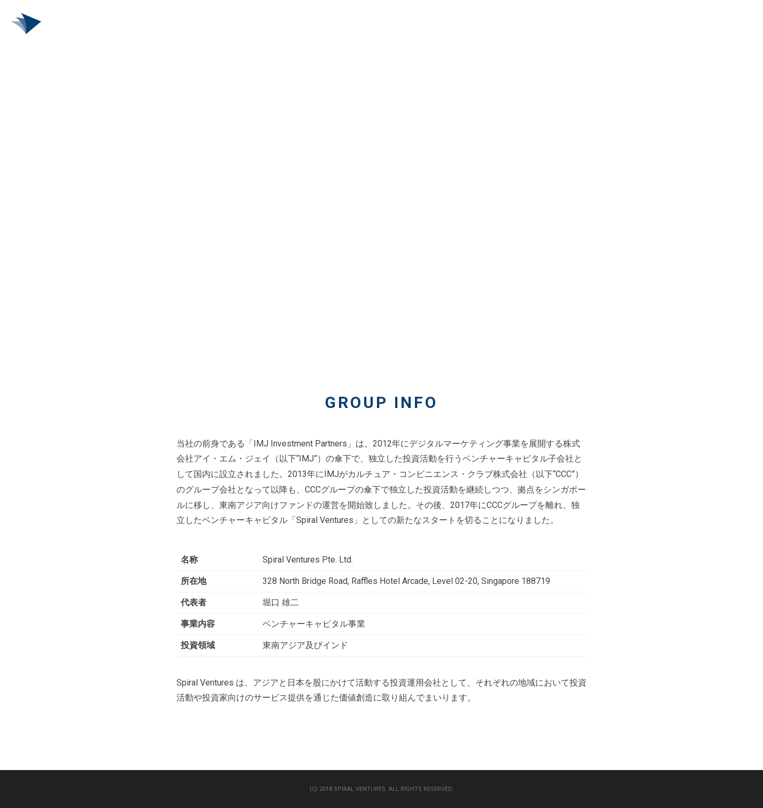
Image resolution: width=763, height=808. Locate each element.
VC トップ (641, 26)
